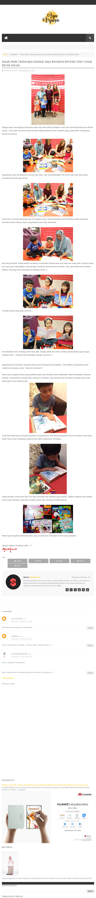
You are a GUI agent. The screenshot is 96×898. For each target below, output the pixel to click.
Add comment (8, 673)
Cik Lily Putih (16, 614)
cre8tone (14, 631)
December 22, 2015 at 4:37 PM (21, 634)
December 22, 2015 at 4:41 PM (21, 652)
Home (5, 54)
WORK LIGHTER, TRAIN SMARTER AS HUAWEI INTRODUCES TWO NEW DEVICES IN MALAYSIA (45, 780)
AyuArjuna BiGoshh (19, 649)
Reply (90, 623)
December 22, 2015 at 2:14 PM (21, 617)
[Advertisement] (48, 753)
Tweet (15, 561)
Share (33, 561)
